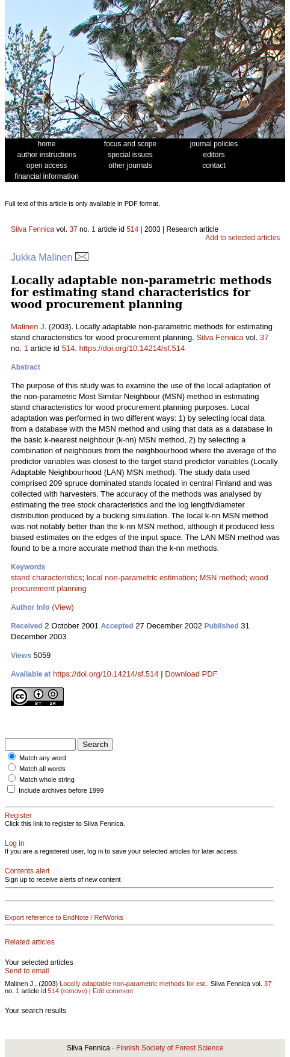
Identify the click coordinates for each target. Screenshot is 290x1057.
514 (132, 229)
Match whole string (47, 779)
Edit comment (113, 990)
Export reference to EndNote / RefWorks (64, 917)
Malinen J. (28, 326)
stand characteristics (46, 577)
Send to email (27, 971)
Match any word (42, 757)
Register (18, 815)
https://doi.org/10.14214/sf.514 (132, 348)
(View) (63, 607)
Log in (15, 843)
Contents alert (27, 871)
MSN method (222, 577)
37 (73, 229)
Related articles (30, 942)
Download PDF (191, 673)
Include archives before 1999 (61, 790)
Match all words (42, 768)
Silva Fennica (32, 229)
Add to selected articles (242, 238)
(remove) (74, 990)
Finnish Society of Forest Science (169, 1048)
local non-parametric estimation (141, 577)
